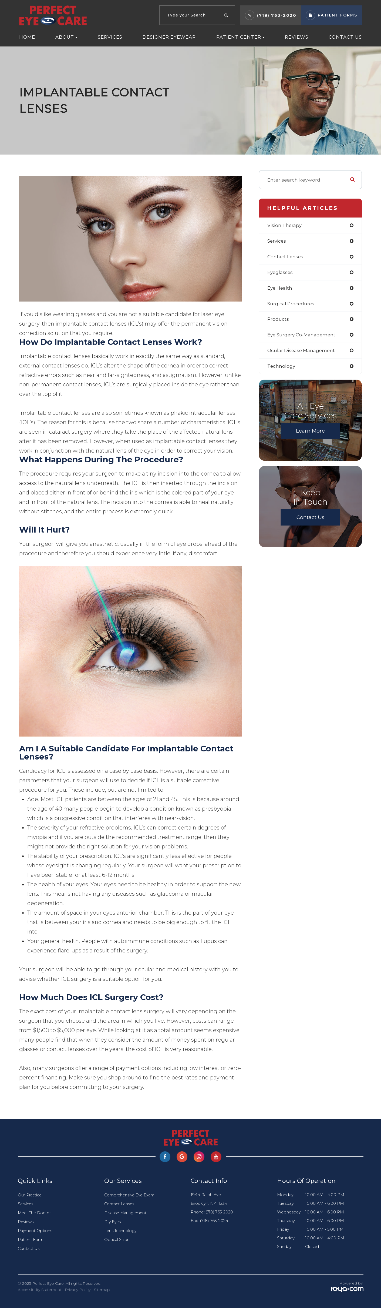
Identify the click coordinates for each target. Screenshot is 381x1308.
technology (281, 369)
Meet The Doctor (35, 1212)
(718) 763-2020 (276, 15)
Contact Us (345, 37)
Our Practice (30, 1195)
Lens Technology (121, 1230)
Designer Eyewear (169, 37)
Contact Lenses (120, 1204)
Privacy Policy (77, 1289)
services (277, 241)
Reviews (296, 37)
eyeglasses (280, 273)
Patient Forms (32, 1239)
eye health (280, 289)
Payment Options (35, 1230)
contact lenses (286, 257)
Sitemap (102, 1289)
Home (27, 37)
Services (110, 37)
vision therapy (285, 225)
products (278, 321)
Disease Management (126, 1212)
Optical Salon (117, 1239)
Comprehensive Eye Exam (130, 1195)
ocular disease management (303, 353)
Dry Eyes (113, 1221)
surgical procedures (291, 305)
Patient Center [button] (240, 37)
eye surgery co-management (303, 337)
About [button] (66, 37)
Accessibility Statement (39, 1289)
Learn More (310, 433)
